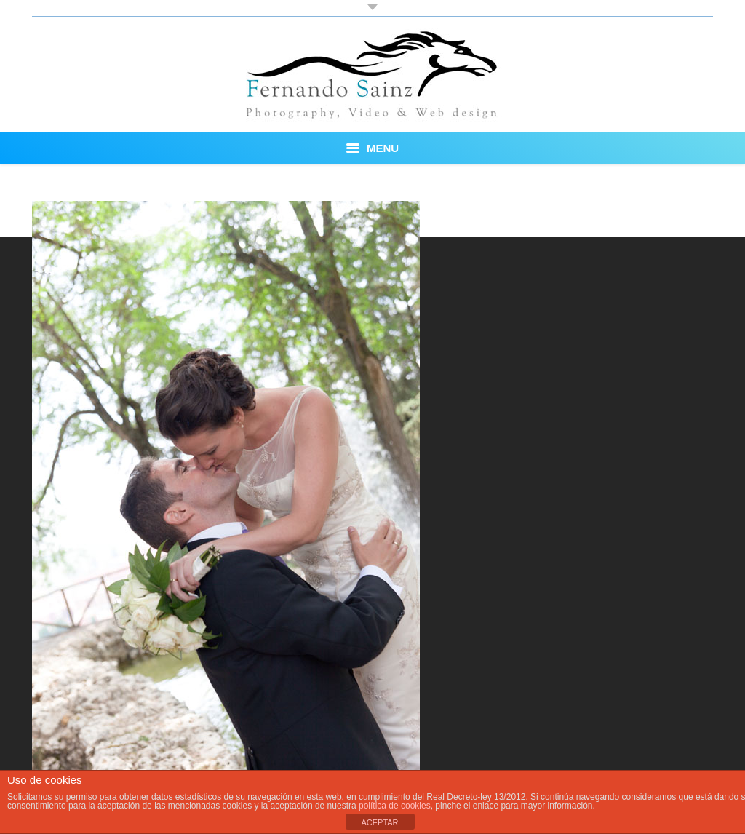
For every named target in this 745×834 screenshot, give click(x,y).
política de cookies (395, 806)
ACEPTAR (379, 822)
